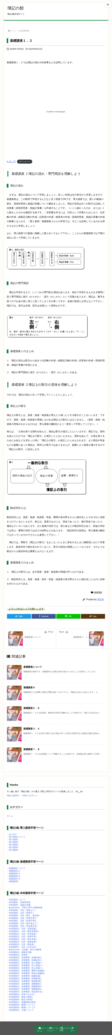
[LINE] (68, 616)
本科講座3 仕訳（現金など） (23, 910)
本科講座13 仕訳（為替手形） (23, 936)
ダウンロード (24, 162)
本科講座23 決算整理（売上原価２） (26, 965)
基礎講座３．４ (31, 728)
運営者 (100, 599)
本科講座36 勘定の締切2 (21, 999)
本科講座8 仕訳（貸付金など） (24, 923)
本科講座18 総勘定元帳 (20, 952)
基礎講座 (25, 31)
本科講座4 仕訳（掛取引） (22, 913)
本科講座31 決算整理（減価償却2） (26, 986)
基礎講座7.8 (14, 879)
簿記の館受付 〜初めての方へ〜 (22, 795)
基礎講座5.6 (14, 876)
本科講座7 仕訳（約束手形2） (23, 920)
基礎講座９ (29, 687)
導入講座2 (13, 842)
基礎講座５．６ (31, 708)
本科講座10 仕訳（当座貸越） (23, 928)
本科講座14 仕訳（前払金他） (23, 939)
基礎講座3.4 (14, 873)
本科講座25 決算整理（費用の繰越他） (27, 970)
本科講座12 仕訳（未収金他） (23, 934)
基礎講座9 (13, 881)
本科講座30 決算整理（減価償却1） (26, 984)
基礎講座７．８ (31, 749)
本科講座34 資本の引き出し (22, 994)
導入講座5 (13, 850)
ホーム (13, 31)
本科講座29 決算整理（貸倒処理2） (26, 981)
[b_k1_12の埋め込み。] (56, 112)
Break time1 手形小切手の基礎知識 (25, 907)
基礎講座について (32, 667)
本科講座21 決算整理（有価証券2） (26, 960)
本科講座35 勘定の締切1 (21, 997)
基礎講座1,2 (14, 871)
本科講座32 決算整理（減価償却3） (26, 989)
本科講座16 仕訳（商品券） (22, 944)
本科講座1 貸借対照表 (19, 902)
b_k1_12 (11, 161)
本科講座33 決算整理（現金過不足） (26, 991)
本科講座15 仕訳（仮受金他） (23, 942)
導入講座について (17, 837)
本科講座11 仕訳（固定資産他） (24, 931)
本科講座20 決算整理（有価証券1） (26, 957)
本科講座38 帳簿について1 (22, 1005)
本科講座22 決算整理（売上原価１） (26, 963)
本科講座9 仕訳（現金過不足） (24, 926)
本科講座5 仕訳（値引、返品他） (25, 915)
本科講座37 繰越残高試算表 (22, 1002)
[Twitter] (19, 616)
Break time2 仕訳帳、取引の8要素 (25, 949)
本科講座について (17, 899)
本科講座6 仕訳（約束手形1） (23, 918)
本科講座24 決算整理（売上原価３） (26, 968)
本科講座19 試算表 (18, 955)
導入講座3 (13, 845)
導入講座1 (13, 839)
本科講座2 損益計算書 (19, 905)
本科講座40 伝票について (21, 1010)
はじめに (13, 834)
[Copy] (93, 616)
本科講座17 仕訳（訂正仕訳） (23, 947)
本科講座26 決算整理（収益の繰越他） (27, 973)
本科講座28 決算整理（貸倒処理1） (26, 978)
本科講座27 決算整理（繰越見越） (25, 976)
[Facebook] (44, 616)
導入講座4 (13, 847)
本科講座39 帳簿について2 (22, 1007)
